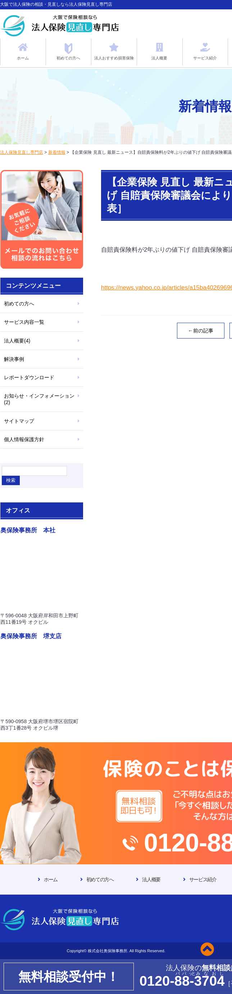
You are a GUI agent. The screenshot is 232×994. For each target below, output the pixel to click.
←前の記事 (200, 330)
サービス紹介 (203, 879)
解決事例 (14, 359)
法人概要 (151, 879)
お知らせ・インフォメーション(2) (39, 399)
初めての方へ (19, 303)
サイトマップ (19, 421)
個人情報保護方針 (24, 439)
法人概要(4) (17, 341)
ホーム (51, 879)
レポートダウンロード (29, 377)
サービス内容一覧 (24, 322)
